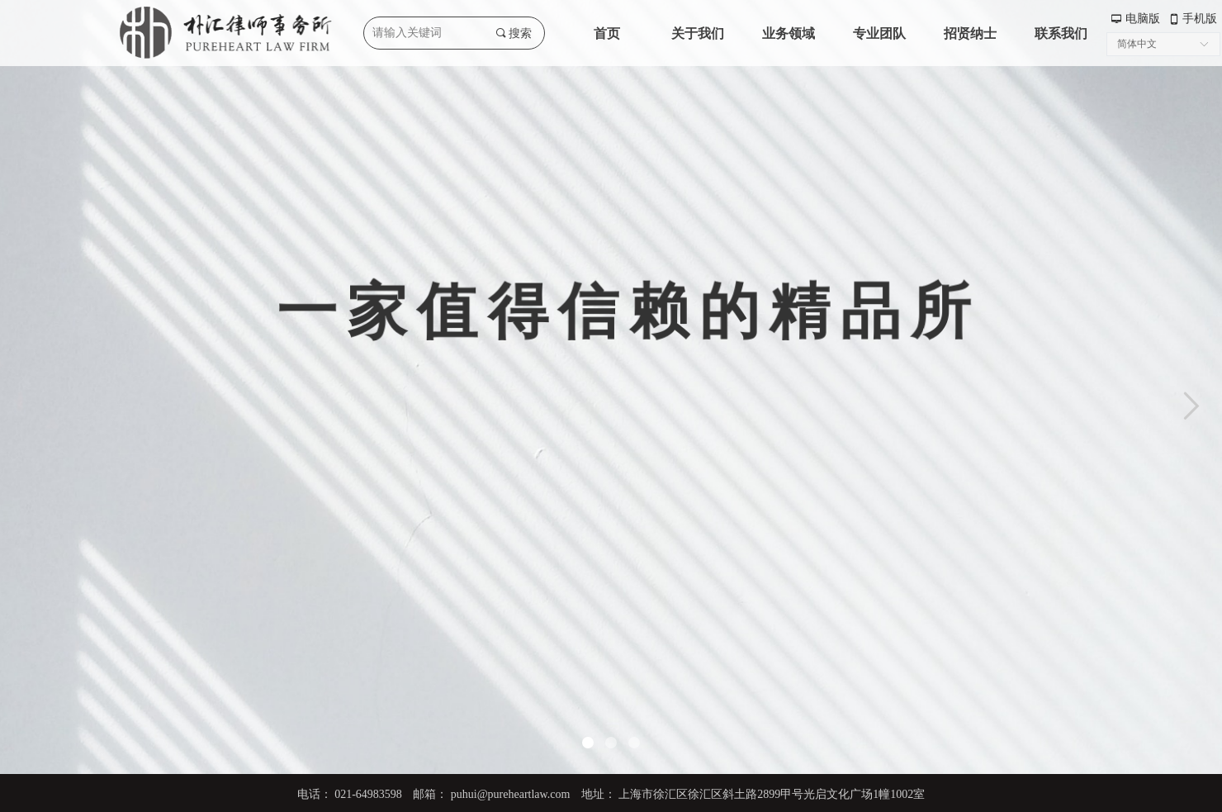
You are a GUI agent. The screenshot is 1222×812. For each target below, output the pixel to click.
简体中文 (1137, 44)
